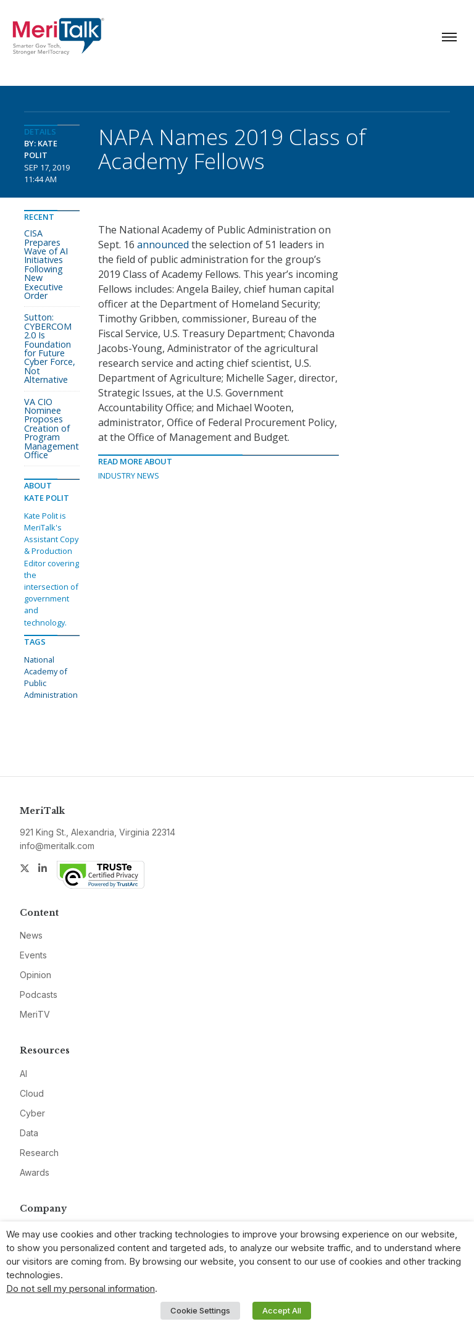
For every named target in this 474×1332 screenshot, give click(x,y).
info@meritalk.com (57, 845)
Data (29, 1133)
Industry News (128, 475)
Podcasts (38, 994)
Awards (34, 1172)
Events (33, 955)
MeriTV (35, 1014)
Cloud (32, 1093)
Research (39, 1152)
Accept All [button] (281, 1310)
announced (163, 244)
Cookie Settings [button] (200, 1310)
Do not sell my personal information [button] (80, 1288)
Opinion (35, 975)
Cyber (32, 1113)
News (31, 935)
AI (23, 1073)
